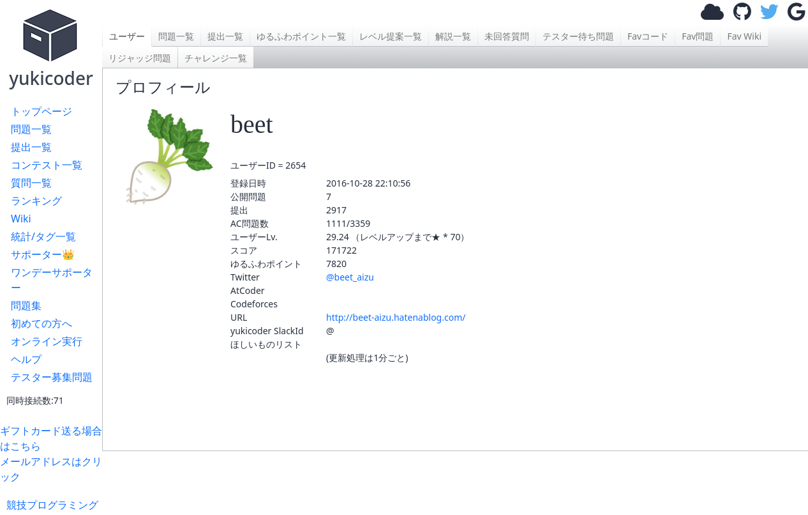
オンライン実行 (46, 341)
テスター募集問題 (52, 377)
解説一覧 (453, 36)
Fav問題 (698, 36)
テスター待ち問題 (578, 36)
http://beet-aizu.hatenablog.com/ (395, 317)
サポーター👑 (43, 254)
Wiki (21, 218)
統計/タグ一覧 (43, 236)
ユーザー (127, 36)
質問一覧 (31, 183)
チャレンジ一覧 (215, 58)
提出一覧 (31, 147)
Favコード (647, 36)
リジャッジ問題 (139, 58)
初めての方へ (41, 323)
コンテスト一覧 (46, 165)
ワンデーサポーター (52, 280)
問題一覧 (31, 129)
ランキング (36, 201)
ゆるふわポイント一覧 (301, 36)
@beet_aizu (350, 277)
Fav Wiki (744, 36)
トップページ (41, 111)
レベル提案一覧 (390, 36)
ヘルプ (26, 359)
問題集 (26, 305)
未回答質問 (506, 36)
